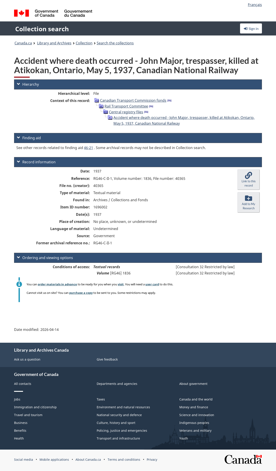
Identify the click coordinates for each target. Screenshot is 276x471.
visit (121, 284)
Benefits (20, 430)
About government (193, 384)
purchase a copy (81, 293)
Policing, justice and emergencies (122, 430)
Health (19, 438)
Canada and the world (196, 399)
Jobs (17, 399)
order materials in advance (57, 284)
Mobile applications (54, 459)
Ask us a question (27, 359)
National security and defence (119, 415)
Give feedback (107, 359)
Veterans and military (195, 430)
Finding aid (29, 137)
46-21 (88, 147)
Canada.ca (23, 43)
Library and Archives (54, 43)
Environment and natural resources (123, 407)
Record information (36, 162)
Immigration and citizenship (35, 407)
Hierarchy (28, 84)
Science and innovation (196, 415)
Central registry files (126, 112)
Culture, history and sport (116, 423)
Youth (183, 438)
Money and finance (193, 407)
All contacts (22, 384)
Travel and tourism (28, 415)
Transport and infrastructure (118, 438)
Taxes (101, 399)
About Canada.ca (88, 459)
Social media (23, 459)
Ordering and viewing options (45, 257)
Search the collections (115, 43)
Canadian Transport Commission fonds (133, 100)
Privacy (152, 459)
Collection (84, 43)
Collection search (42, 29)
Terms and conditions (124, 459)
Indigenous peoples (194, 423)
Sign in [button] (251, 28)
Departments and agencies (117, 384)
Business (20, 423)
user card (152, 284)
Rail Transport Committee (126, 106)
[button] (248, 179)
